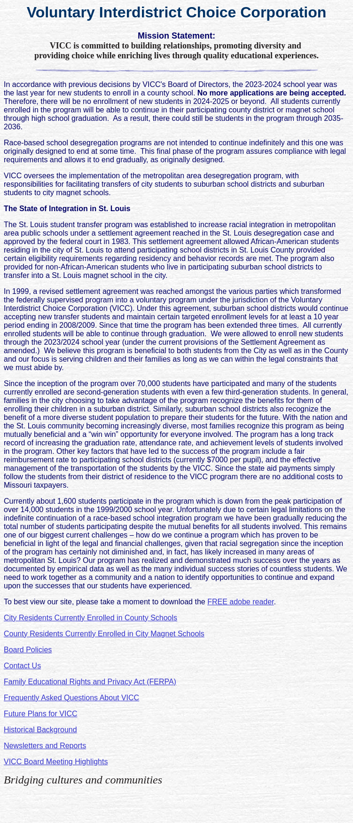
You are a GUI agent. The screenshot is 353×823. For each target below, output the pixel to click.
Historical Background (40, 730)
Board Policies (28, 650)
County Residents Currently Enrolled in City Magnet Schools (104, 634)
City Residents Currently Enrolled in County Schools (90, 618)
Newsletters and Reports (45, 746)
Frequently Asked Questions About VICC (71, 698)
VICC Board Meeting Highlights (56, 762)
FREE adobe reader (240, 602)
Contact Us (22, 666)
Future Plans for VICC (41, 714)
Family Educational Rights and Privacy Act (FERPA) (90, 682)
